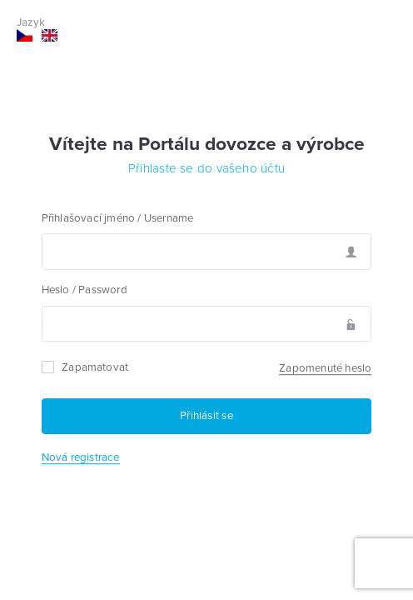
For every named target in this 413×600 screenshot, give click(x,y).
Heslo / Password (84, 290)
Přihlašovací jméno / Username (118, 218)
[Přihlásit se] (207, 416)
